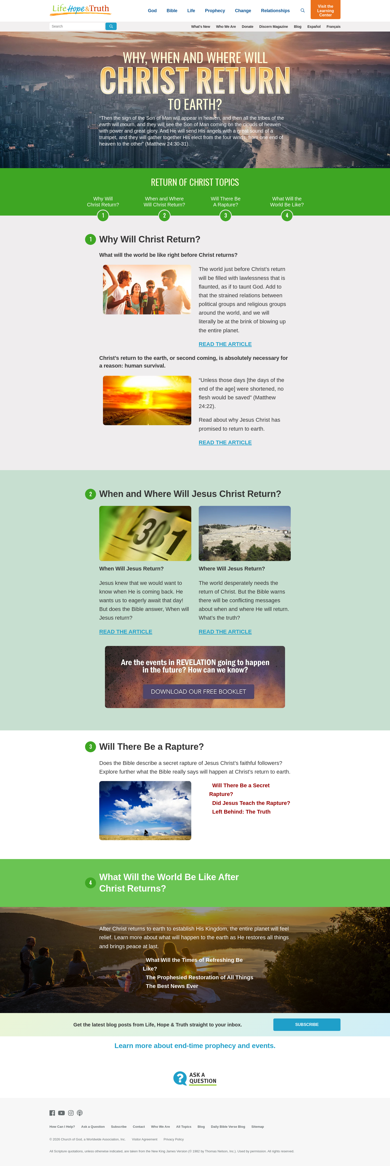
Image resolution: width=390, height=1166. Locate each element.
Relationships (275, 10)
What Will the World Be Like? (287, 202)
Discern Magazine (273, 27)
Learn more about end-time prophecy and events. (194, 1046)
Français (334, 27)
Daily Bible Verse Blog (228, 1126)
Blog (297, 27)
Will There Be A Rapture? (226, 202)
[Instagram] (72, 1113)
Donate (247, 27)
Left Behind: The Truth (241, 812)
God (152, 10)
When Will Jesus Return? (131, 568)
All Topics (183, 1126)
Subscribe (307, 1024)
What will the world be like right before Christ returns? (168, 255)
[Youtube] (62, 1113)
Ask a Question (93, 1126)
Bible (172, 10)
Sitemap (257, 1126)
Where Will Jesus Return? (232, 568)
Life (191, 10)
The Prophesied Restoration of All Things (199, 977)
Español (314, 27)
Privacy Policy (174, 1139)
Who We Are (226, 27)
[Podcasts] (81, 1113)
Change (243, 10)
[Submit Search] (111, 26)
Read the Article (125, 632)
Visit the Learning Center (325, 10)
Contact (139, 1126)
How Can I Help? (62, 1126)
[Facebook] (53, 1113)
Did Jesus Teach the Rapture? (251, 803)
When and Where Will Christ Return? (164, 202)
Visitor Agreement (144, 1139)
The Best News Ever (172, 986)
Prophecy (215, 10)
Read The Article (225, 344)
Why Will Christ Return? (103, 202)
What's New (200, 27)
